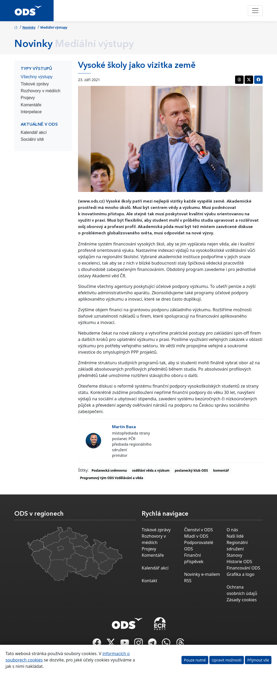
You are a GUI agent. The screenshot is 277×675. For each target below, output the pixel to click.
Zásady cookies (242, 600)
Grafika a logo (240, 574)
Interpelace (31, 111)
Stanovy (234, 555)
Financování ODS (243, 568)
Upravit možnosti (226, 660)
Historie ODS (239, 561)
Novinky (29, 27)
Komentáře (31, 105)
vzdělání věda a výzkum (151, 470)
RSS (188, 581)
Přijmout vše (258, 660)
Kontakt (149, 581)
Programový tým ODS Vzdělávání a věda (111, 478)
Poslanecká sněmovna (109, 470)
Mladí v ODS (196, 536)
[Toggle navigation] (255, 10)
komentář (221, 470)
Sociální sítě (32, 139)
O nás (232, 530)
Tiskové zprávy (35, 84)
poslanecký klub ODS (191, 470)
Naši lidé (235, 536)
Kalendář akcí (34, 132)
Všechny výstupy (37, 76)
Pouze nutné (195, 660)
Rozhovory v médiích (40, 91)
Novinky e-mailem (202, 574)
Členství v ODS (198, 530)
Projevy (28, 97)
